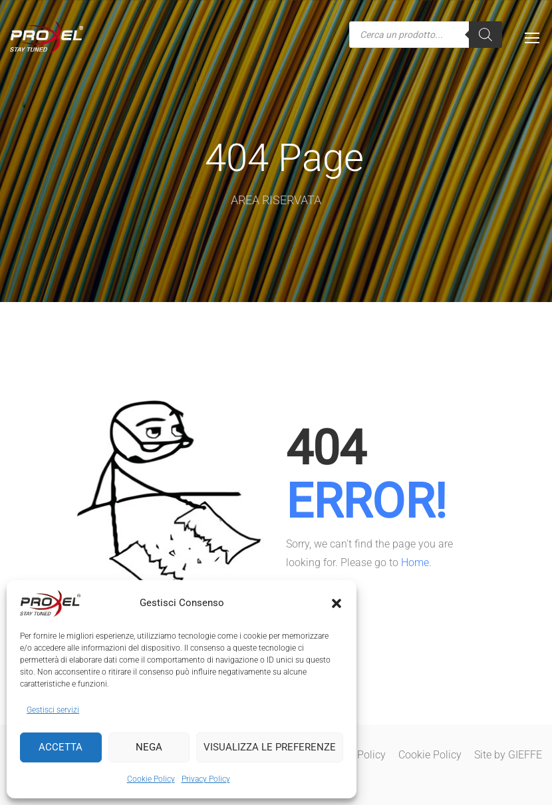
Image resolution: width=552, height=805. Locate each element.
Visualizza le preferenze (270, 747)
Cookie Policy (151, 779)
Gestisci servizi (53, 710)
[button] (336, 603)
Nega (149, 747)
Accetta (60, 747)
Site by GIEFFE (508, 754)
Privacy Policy (206, 779)
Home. (416, 562)
